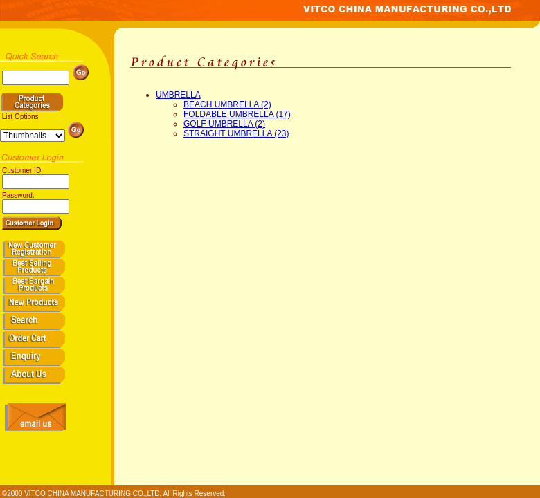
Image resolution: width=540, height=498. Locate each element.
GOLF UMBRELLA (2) (224, 124)
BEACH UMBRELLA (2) (227, 104)
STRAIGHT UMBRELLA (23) (236, 133)
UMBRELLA (178, 95)
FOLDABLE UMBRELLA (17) (237, 114)
